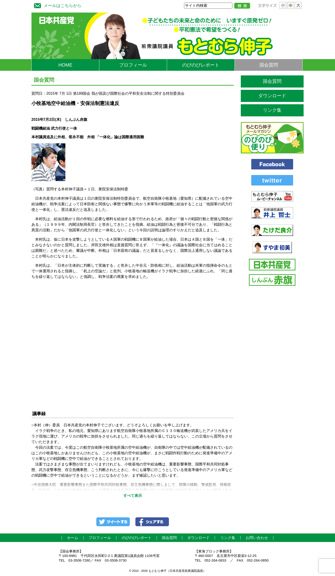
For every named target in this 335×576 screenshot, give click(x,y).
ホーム (72, 538)
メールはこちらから (56, 5)
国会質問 (268, 64)
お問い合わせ (257, 538)
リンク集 (272, 110)
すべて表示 (132, 496)
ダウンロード (272, 95)
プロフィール (133, 64)
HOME (65, 64)
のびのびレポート (200, 64)
